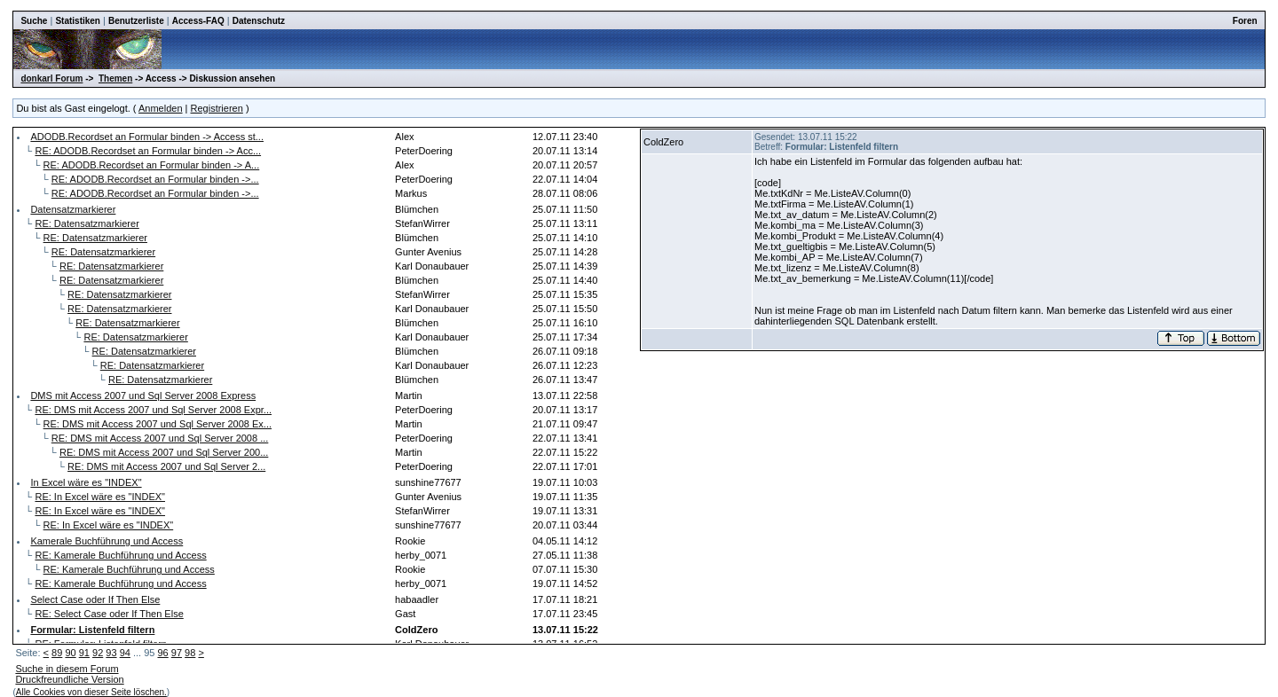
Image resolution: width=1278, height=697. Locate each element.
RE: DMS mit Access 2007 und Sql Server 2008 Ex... (157, 424)
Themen (115, 78)
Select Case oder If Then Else (95, 599)
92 (97, 652)
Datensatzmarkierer (72, 209)
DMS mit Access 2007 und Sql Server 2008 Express (143, 395)
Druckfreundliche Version (69, 679)
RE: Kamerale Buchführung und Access (120, 555)
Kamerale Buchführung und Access (106, 541)
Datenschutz (259, 21)
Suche (33, 21)
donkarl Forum (51, 78)
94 (125, 652)
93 (111, 652)
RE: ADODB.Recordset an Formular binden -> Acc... (148, 150)
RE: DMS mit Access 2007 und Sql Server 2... (166, 466)
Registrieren (217, 108)
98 (190, 652)
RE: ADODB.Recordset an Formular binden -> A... (151, 165)
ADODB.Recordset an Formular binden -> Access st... (147, 136)
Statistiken (77, 21)
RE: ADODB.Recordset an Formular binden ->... (155, 179)
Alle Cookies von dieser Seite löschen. (91, 692)
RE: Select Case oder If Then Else (109, 613)
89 (56, 652)
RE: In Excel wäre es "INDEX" (100, 496)
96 (162, 652)
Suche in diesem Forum (66, 668)
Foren (1245, 21)
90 (70, 652)
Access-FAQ (198, 21)
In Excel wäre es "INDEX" (85, 482)
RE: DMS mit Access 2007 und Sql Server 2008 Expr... (153, 409)
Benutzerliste (136, 21)
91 (84, 652)
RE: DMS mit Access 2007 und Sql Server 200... (163, 452)
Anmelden (160, 108)
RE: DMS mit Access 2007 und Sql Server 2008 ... (160, 438)
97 (176, 652)
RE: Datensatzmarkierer (86, 223)
